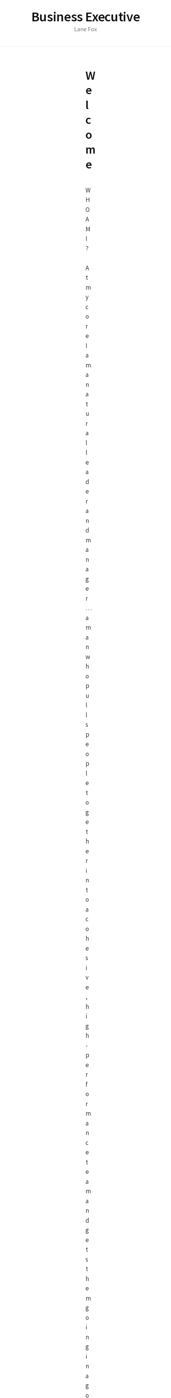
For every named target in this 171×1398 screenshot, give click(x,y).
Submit (27, 1269)
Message (19, 1125)
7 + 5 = (16, 1091)
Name (15, 993)
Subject (17, 1059)
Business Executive (85, 16)
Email (15, 1026)
